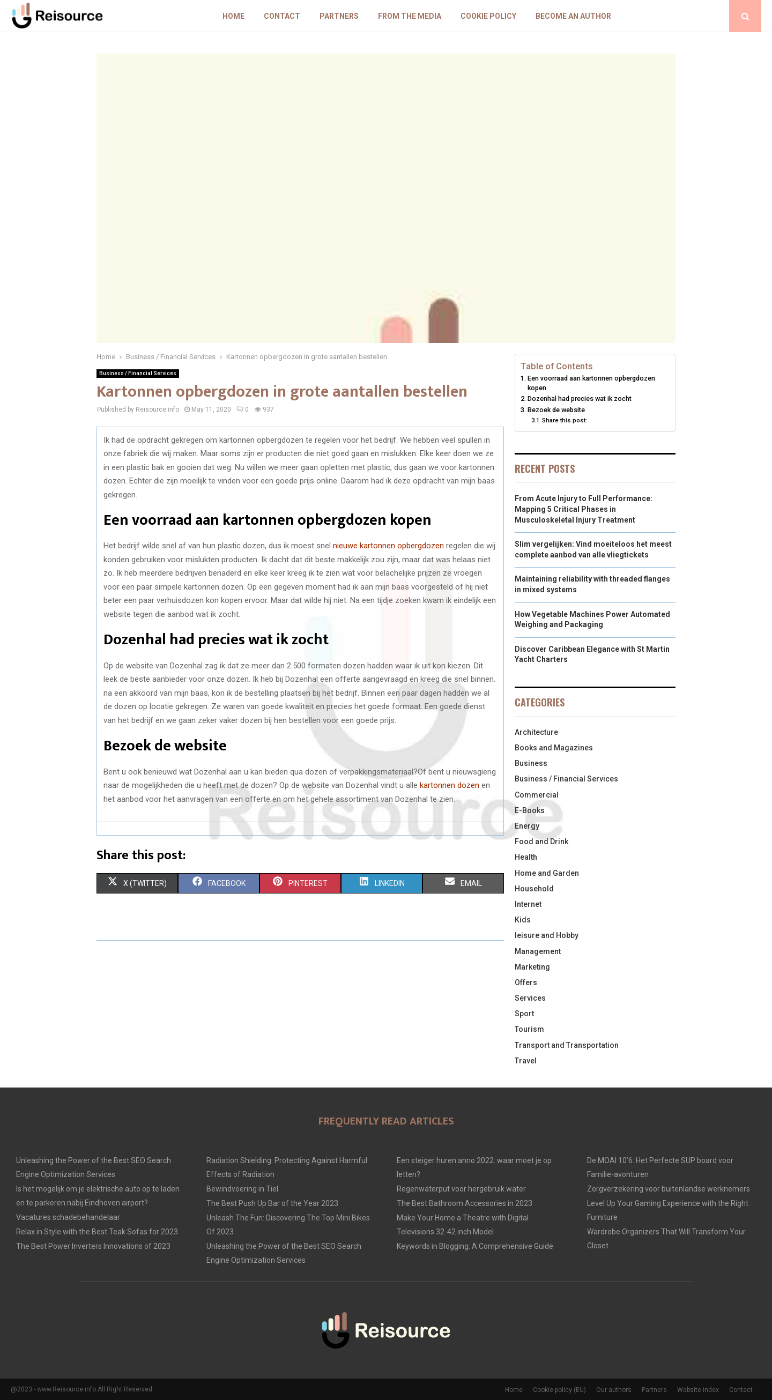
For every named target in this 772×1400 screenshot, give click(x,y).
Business (531, 763)
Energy (527, 826)
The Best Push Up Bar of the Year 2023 (272, 1203)
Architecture (536, 732)
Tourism (529, 1029)
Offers (526, 982)
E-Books (530, 810)
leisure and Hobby (546, 935)
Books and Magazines (554, 747)
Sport (524, 1013)
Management (538, 951)
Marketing (532, 967)
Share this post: (564, 420)
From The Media (409, 16)
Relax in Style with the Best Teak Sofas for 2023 (97, 1231)
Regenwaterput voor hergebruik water (461, 1189)
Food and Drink (541, 841)
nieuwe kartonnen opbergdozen (388, 545)
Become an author (573, 16)
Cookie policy (488, 16)
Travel (526, 1060)
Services (530, 998)
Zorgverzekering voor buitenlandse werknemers (668, 1189)
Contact (282, 16)
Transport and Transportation (567, 1045)
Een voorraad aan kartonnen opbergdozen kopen (591, 383)
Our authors (614, 1390)
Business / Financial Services (137, 373)
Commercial (537, 795)
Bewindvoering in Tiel (242, 1189)
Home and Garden (547, 873)
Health (526, 857)
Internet (528, 904)
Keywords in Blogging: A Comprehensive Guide (475, 1246)
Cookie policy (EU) (559, 1390)
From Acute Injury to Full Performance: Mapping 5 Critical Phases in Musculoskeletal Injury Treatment (583, 509)
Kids (523, 919)
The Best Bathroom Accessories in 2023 (464, 1203)
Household (534, 888)
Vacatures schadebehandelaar (68, 1217)
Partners (339, 16)
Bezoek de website (556, 410)
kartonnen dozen (449, 785)
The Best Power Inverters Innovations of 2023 (93, 1246)
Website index (698, 1390)
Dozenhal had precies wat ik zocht (580, 398)
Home (233, 16)
